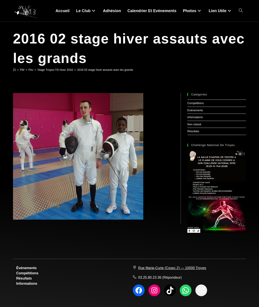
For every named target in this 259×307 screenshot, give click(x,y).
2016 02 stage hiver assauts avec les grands (105, 69)
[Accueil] (14, 69)
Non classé (194, 124)
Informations (195, 117)
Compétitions (195, 103)
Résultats (193, 131)
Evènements (195, 110)
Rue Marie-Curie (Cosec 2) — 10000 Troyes (172, 268)
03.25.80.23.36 (149, 277)
